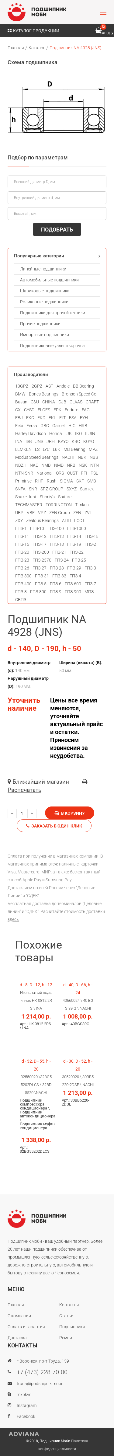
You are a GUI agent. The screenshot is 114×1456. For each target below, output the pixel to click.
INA (18, 441)
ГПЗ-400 (23, 583)
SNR (33, 488)
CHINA (48, 401)
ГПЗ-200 (41, 552)
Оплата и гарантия (26, 1326)
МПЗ (89, 591)
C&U (35, 401)
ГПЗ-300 (23, 575)
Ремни (65, 1337)
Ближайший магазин (38, 781)
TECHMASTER (28, 504)
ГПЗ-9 (55, 591)
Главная (16, 47)
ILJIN (90, 433)
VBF (31, 512)
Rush (52, 481)
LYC (46, 449)
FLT (62, 417)
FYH (84, 417)
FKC (30, 417)
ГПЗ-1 (21, 528)
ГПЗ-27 (40, 568)
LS (37, 449)
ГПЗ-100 (55, 528)
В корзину (69, 813)
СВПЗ (20, 599)
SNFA (20, 488)
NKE (34, 465)
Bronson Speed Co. (79, 394)
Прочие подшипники (40, 323)
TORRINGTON (59, 504)
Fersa (31, 425)
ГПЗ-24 (62, 560)
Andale (63, 386)
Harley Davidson (30, 433)
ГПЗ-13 (57, 536)
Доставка (17, 1337)
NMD (59, 465)
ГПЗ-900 (73, 591)
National (44, 473)
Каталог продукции (33, 30)
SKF (80, 481)
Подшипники (72, 1326)
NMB (46, 465)
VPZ (42, 512)
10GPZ (21, 386)
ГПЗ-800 (38, 591)
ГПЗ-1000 (76, 528)
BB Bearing (83, 386)
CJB (62, 401)
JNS (39, 441)
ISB (29, 441)
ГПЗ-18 (57, 544)
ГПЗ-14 (74, 536)
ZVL (88, 512)
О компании (19, 1315)
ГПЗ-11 (22, 536)
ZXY (19, 520)
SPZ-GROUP (51, 488)
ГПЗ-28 (57, 568)
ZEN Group (59, 512)
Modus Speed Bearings (36, 457)
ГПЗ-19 (74, 544)
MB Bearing (74, 449)
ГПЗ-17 (40, 544)
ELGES (44, 409)
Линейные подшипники (43, 268)
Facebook (26, 1416)
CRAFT (92, 401)
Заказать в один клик (54, 826)
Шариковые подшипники (45, 290)
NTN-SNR (24, 473)
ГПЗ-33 (59, 575)
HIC (71, 425)
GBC (44, 425)
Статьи (66, 1315)
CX (18, 409)
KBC (76, 441)
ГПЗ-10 (37, 528)
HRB (83, 425)
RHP (39, 481)
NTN (94, 465)
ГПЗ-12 (40, 536)
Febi (19, 425)
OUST (72, 473)
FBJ (19, 417)
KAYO (63, 441)
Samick (87, 488)
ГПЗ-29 (74, 568)
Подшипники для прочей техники (52, 312)
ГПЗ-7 (90, 583)
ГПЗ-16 (22, 544)
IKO (78, 433)
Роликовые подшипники (44, 301)
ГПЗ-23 (22, 560)
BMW (20, 394)
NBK (82, 457)
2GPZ (37, 386)
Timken (82, 504)
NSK (83, 465)
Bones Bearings (43, 394)
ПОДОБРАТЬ (57, 229)
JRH (51, 441)
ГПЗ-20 (22, 552)
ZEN (77, 512)
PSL (94, 473)
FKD (41, 417)
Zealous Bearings (42, 520)
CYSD (29, 409)
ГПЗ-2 (90, 544)
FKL (52, 417)
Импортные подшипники (44, 334)
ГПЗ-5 (41, 583)
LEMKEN (23, 449)
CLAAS (76, 401)
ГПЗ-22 (77, 552)
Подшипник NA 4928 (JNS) (76, 47)
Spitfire (64, 496)
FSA (73, 417)
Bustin (21, 401)
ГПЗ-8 (21, 591)
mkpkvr (24, 1394)
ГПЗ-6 (55, 583)
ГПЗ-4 (75, 575)
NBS (94, 457)
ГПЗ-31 (42, 575)
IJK (68, 433)
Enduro (71, 409)
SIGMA (66, 481)
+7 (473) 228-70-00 (42, 1372)
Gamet (58, 425)
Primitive (23, 481)
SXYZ (72, 488)
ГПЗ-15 (91, 536)
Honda (55, 433)
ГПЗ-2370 (42, 560)
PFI (84, 473)
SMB (91, 481)
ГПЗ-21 (59, 552)
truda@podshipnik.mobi (39, 1383)
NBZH (20, 465)
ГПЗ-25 (79, 560)
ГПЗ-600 (73, 583)
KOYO (88, 441)
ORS (60, 473)
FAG (86, 409)
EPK (57, 409)
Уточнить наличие (24, 704)
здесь (13, 919)
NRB (71, 465)
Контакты (69, 1304)
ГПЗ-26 (22, 568)
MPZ (93, 449)
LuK (56, 449)
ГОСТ (79, 520)
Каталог (37, 47)
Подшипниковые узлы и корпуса (52, 345)
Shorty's (47, 496)
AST (49, 386)
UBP (19, 512)
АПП (66, 520)
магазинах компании (77, 856)
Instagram (26, 1405)
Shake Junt (25, 496)
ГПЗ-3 (90, 568)
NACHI (68, 457)
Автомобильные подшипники (49, 279)
